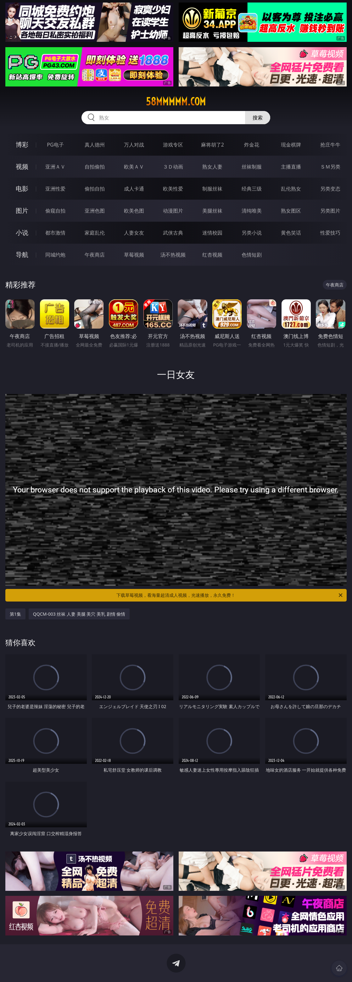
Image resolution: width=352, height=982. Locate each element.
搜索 (258, 117)
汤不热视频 (173, 254)
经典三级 (252, 188)
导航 (22, 254)
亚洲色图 (95, 210)
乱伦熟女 (291, 188)
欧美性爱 (173, 188)
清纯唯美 (252, 210)
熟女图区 (291, 210)
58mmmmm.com (176, 101)
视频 (22, 166)
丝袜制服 (252, 166)
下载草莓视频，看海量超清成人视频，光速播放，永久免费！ (230, 595)
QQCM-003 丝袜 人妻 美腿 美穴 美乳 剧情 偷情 (79, 614)
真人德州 (95, 144)
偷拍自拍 (95, 188)
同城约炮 (55, 254)
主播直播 (291, 166)
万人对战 (134, 144)
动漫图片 (173, 210)
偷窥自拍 (55, 210)
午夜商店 (95, 254)
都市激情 (55, 232)
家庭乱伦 (95, 232)
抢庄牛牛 (330, 144)
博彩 (22, 144)
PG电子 (55, 144)
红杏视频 (212, 254)
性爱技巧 (330, 232)
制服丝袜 (212, 188)
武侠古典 (173, 232)
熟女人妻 (212, 166)
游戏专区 (173, 144)
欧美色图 (134, 210)
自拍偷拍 (95, 166)
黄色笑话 (291, 232)
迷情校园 (212, 232)
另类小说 (252, 232)
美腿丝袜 (212, 210)
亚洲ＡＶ (55, 166)
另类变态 (330, 188)
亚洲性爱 (55, 188)
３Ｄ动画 (173, 166)
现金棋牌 (291, 144)
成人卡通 (134, 188)
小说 (22, 232)
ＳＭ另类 (330, 166)
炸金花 (251, 144)
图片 (22, 210)
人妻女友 (134, 232)
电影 (22, 188)
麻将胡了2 (212, 144)
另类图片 (330, 210)
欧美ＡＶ (134, 166)
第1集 (15, 614)
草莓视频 (134, 254)
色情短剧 (252, 254)
